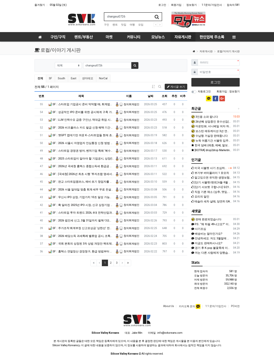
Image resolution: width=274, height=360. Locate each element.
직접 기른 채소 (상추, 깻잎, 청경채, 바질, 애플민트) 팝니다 (211, 192)
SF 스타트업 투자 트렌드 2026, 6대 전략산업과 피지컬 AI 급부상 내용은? (81, 212)
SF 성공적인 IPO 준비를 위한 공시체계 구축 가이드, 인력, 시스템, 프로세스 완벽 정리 (81, 112)
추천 (174, 96)
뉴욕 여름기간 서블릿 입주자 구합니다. (211, 140)
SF (50, 78)
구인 (106, 24)
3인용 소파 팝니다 (204, 116)
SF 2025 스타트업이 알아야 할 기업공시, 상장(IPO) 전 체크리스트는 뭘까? (81, 158)
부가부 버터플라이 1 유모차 (210, 173)
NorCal (103, 78)
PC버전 (235, 306)
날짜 (150, 96)
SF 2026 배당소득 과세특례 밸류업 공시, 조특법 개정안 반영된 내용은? (81, 236)
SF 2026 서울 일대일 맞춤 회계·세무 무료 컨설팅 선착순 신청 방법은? (81, 189)
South (61, 78)
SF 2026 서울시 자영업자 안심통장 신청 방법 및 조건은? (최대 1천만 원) (81, 143)
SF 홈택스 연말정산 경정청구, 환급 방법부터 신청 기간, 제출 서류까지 (81, 251)
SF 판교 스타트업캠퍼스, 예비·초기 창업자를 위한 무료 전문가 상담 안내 (81, 181)
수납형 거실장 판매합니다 (209, 135)
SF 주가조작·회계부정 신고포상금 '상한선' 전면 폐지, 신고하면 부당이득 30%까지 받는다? (81, 228)
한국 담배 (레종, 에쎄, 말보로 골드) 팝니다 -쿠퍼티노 (211, 145)
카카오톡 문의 (187, 306)
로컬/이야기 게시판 (228, 51)
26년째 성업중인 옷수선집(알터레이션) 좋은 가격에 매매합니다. (211, 121)
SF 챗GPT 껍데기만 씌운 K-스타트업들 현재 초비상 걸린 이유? (81, 135)
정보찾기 (191, 4)
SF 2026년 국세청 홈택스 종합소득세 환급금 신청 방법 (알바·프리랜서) (81, 166)
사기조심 (198, 229)
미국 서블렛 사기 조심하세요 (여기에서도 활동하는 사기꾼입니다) (209, 168)
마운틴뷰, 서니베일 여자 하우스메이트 (211, 126)
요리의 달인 (200, 196)
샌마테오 (87, 78)
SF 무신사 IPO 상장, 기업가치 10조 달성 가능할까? (81, 197)
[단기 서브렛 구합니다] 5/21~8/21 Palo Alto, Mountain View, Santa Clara (211, 187)
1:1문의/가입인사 (212, 4)
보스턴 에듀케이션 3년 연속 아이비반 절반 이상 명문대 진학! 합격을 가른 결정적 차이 (211, 131)
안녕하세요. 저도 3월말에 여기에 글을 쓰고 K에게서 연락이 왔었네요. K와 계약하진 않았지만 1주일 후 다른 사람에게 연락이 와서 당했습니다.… (210, 238)
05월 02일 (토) (58, 4)
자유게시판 (206, 51)
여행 (132, 24)
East (73, 78)
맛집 (123, 24)
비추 (183, 96)
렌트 (115, 24)
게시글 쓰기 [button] (176, 86)
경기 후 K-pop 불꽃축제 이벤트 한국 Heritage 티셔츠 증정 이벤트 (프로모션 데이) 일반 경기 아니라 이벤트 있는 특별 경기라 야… (210, 248)
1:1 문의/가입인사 (215, 306)
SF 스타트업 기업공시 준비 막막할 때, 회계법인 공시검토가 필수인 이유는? (81, 104)
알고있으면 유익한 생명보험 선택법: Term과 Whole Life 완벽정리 (211, 177)
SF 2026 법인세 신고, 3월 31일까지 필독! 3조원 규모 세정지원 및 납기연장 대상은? (81, 220)
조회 (164, 96)
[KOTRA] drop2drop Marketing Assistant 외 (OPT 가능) (211, 150)
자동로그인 (204, 91)
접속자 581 (233, 4)
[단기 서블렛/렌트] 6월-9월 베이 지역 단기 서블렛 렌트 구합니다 (211, 182)
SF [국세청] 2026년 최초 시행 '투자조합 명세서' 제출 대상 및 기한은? (81, 174)
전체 (40, 78)
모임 (140, 24)
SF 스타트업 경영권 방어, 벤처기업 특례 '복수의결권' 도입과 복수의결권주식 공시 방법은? (81, 150)
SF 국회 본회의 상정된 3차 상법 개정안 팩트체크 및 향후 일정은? (81, 243)
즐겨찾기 (40, 4)
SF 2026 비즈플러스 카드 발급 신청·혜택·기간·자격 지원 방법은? (81, 127)
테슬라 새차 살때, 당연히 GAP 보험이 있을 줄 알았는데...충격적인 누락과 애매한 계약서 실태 (211, 201)
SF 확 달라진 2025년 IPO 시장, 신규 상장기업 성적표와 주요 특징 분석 (81, 205)
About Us (168, 306)
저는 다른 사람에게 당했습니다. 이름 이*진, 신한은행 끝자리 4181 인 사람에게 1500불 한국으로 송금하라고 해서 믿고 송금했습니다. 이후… (210, 252)
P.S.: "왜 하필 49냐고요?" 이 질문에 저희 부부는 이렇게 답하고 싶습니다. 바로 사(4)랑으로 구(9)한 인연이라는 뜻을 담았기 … (210, 224)
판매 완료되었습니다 (206, 219)
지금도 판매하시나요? (206, 243)
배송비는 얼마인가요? (206, 233)
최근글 (196, 108)
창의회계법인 (129, 104)
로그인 (162, 4)
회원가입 (176, 4)
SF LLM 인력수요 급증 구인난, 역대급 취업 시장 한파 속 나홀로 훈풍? (81, 119)
